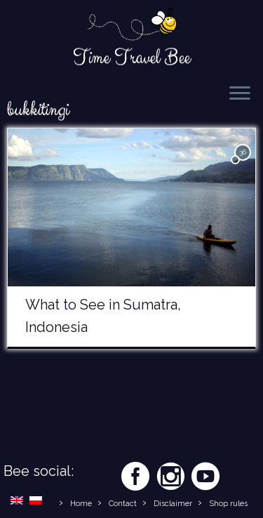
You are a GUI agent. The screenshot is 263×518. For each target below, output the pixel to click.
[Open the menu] (239, 94)
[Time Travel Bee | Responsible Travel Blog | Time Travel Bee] (131, 25)
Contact (123, 503)
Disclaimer (173, 503)
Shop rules (228, 503)
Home (81, 503)
